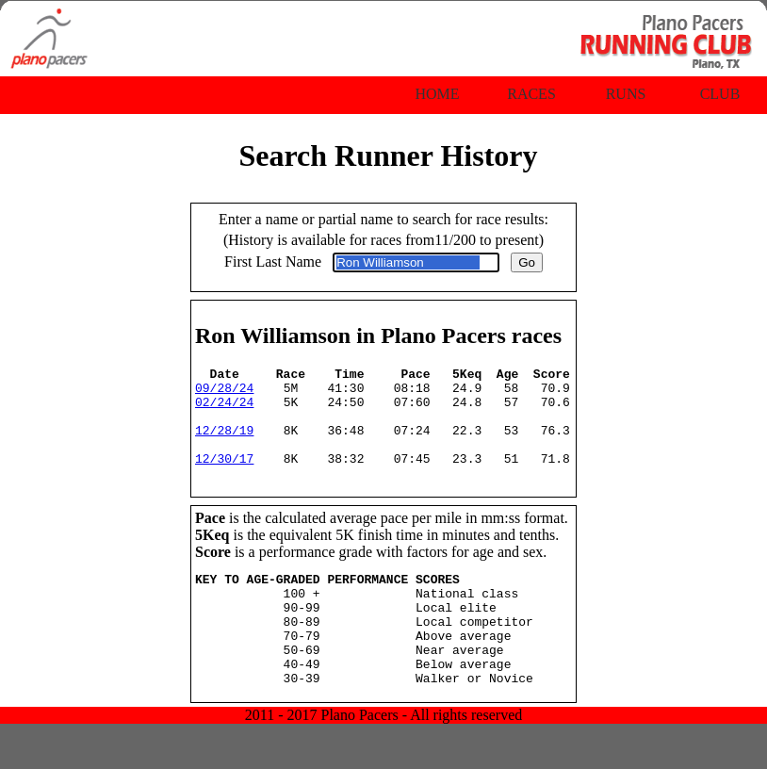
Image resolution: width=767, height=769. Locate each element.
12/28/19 (224, 443)
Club (720, 94)
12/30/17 (224, 477)
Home (437, 94)
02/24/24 (224, 409)
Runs (626, 94)
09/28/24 (224, 392)
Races (531, 94)
